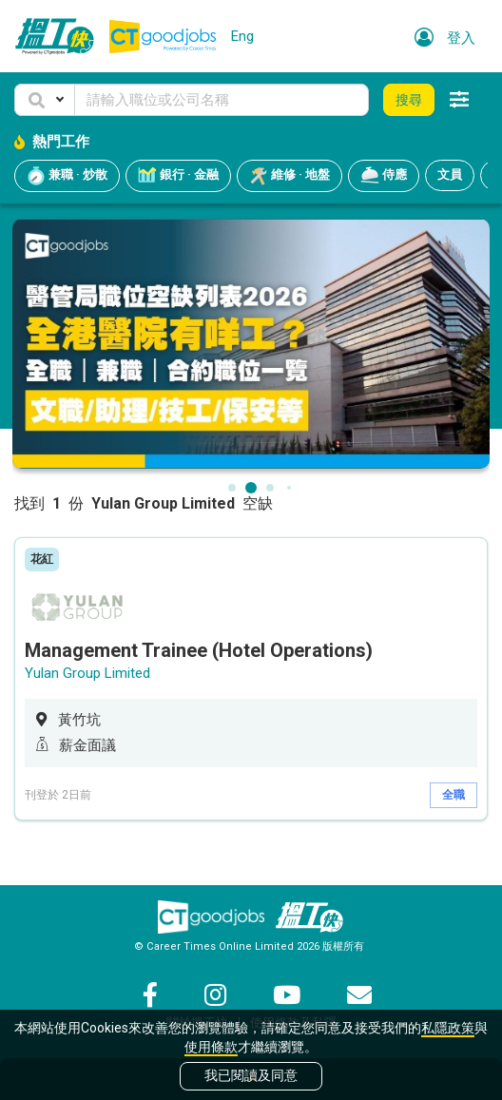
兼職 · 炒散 (67, 175)
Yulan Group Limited (87, 673)
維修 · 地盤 (289, 175)
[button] (44, 100)
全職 (453, 794)
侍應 (383, 175)
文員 (449, 174)
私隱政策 (447, 1027)
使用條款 (211, 1046)
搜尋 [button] (409, 99)
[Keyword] (221, 100)
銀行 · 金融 (178, 175)
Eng (242, 36)
